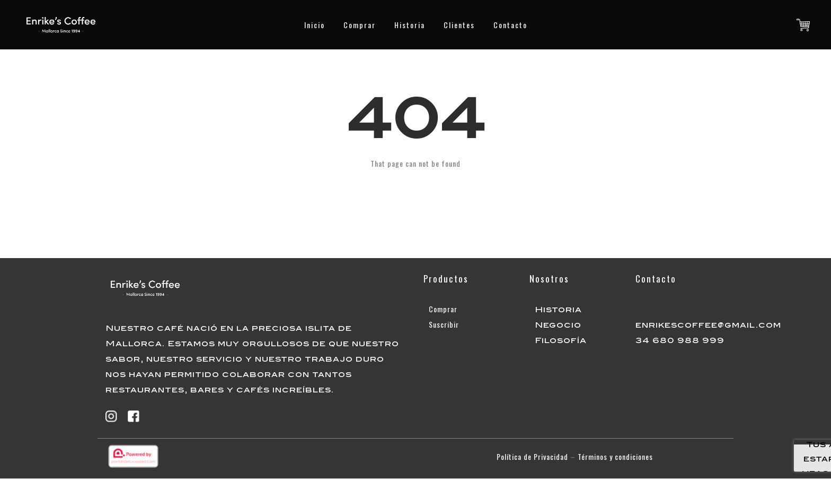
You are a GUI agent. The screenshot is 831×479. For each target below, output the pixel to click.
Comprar (359, 24)
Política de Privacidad (532, 456)
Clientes (459, 24)
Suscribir (444, 324)
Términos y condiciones (615, 456)
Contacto (510, 24)
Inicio (314, 24)
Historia (409, 24)
